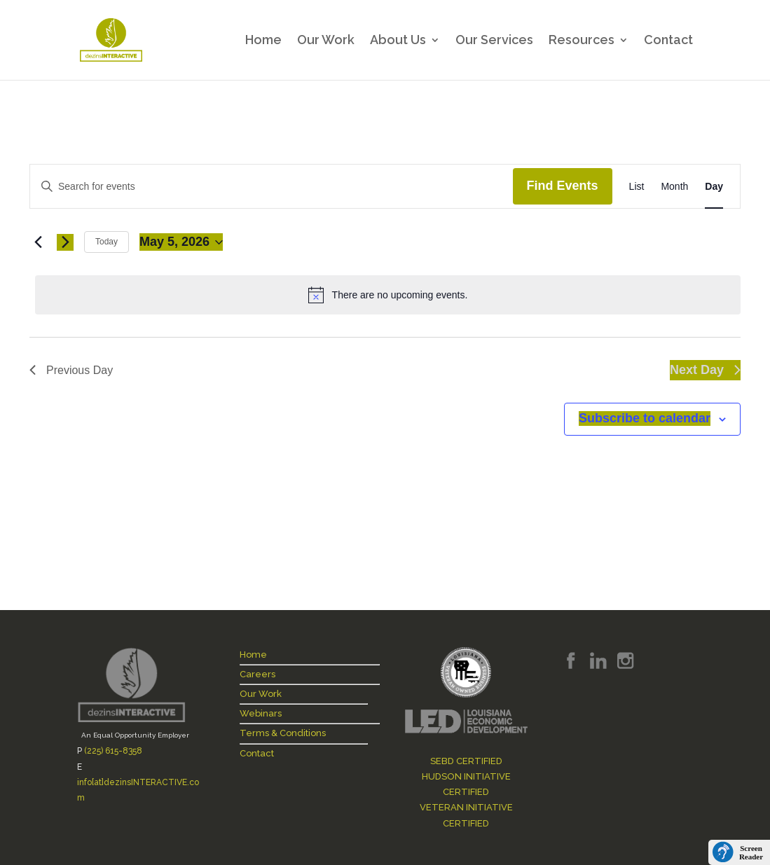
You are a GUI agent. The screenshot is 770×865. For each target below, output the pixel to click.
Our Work (326, 41)
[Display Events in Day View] (714, 187)
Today (106, 242)
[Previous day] (37, 242)
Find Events (562, 186)
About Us (398, 41)
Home (263, 41)
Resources (581, 41)
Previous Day (71, 370)
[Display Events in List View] (637, 187)
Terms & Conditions (283, 733)
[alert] (388, 294)
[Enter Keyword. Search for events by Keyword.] (271, 187)
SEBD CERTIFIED (466, 761)
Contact (668, 41)
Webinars (261, 713)
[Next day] (65, 242)
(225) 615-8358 (113, 751)
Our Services (494, 41)
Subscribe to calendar (644, 418)
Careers (257, 674)
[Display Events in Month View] (674, 187)
